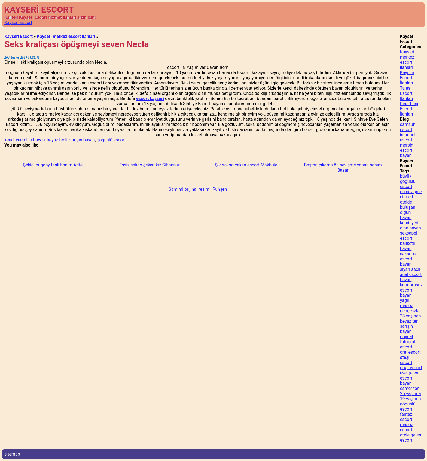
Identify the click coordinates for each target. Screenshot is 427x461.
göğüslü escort (111, 139)
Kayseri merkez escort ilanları (66, 36)
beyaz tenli (57, 139)
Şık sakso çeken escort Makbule (246, 165)
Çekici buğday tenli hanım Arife (53, 165)
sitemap (12, 454)
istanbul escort (408, 137)
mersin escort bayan (406, 150)
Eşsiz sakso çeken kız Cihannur (149, 165)
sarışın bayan (82, 139)
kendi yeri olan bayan (24, 139)
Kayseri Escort (18, 22)
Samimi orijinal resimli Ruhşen (198, 189)
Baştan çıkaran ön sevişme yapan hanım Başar (343, 167)
